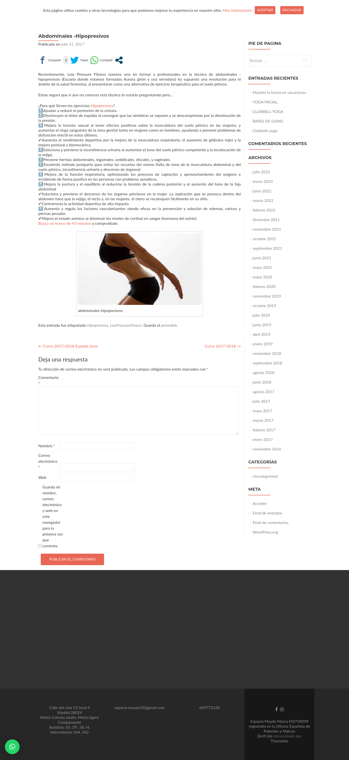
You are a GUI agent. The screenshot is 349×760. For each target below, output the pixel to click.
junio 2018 (262, 382)
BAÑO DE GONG (268, 121)
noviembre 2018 (267, 353)
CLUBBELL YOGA (268, 111)
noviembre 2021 (267, 229)
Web (42, 477)
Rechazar (291, 10)
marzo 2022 (263, 200)
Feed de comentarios (271, 522)
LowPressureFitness (126, 325)
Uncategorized (265, 476)
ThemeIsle (279, 740)
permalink (169, 325)
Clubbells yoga (265, 130)
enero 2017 (263, 439)
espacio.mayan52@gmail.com (139, 707)
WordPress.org (265, 532)
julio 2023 (261, 171)
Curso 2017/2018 (223, 346)
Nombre (46, 445)
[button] (12, 746)
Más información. (238, 10)
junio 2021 (262, 257)
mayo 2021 (262, 267)
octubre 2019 (264, 305)
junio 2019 (262, 324)
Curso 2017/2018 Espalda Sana (68, 346)
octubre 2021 (264, 238)
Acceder (260, 503)
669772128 (209, 707)
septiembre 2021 (267, 248)
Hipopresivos (102, 105)
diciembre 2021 (266, 219)
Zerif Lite (265, 736)
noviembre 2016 (267, 449)
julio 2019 (261, 315)
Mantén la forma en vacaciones (279, 92)
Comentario (48, 380)
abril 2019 (261, 334)
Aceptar (265, 10)
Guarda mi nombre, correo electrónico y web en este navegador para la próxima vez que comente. (52, 516)
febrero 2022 (264, 210)
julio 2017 (261, 401)
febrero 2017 (264, 429)
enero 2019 (263, 343)
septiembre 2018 (267, 363)
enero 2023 (263, 181)
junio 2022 (262, 190)
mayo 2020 (262, 276)
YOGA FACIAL (265, 102)
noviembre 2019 (267, 296)
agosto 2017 (263, 391)
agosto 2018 (263, 372)
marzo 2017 (263, 420)
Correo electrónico (47, 461)
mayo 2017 (262, 410)
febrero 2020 (264, 286)
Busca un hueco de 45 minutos (64, 223)
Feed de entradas (267, 513)
